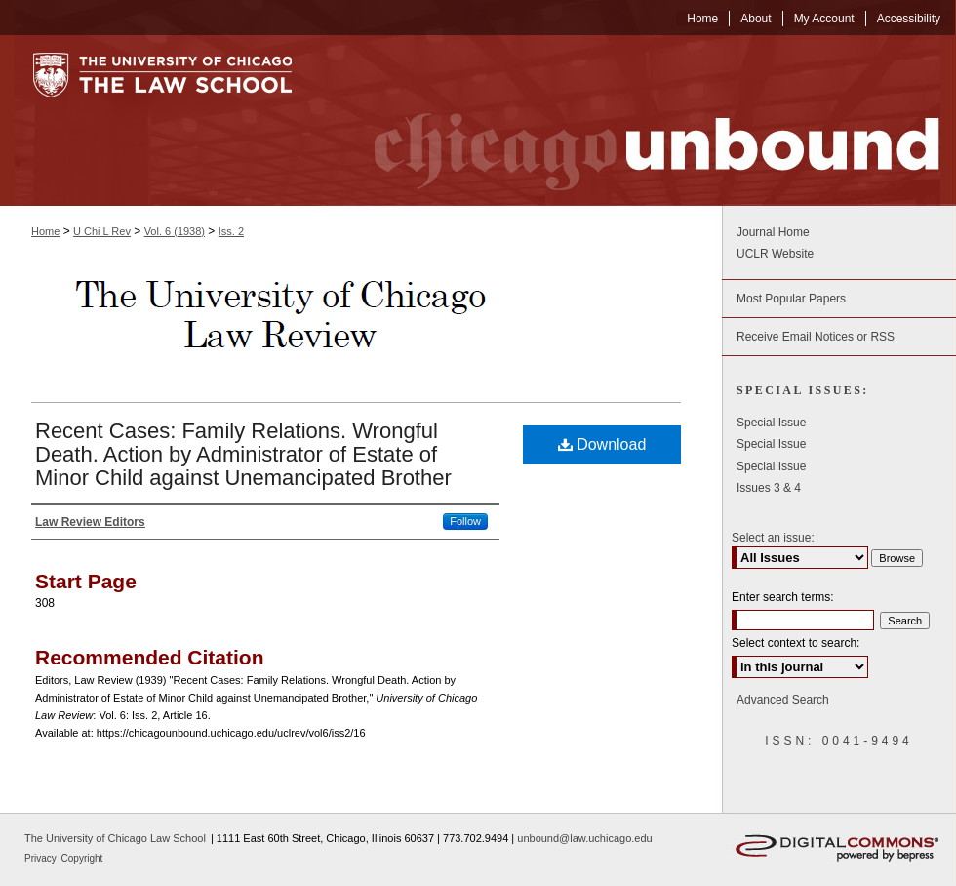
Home (45, 231)
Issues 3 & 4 (769, 488)
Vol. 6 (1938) (174, 231)
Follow (465, 521)
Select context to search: (795, 643)
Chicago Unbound (639, 120)
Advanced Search (783, 699)
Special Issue (771, 422)
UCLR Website (775, 254)
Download (602, 444)
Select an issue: (773, 537)
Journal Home (773, 232)
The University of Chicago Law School (115, 838)
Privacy (42, 858)
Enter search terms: (783, 597)
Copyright (82, 858)
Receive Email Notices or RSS (816, 336)
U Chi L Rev (102, 231)
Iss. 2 (231, 231)
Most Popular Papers (791, 298)
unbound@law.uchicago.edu (584, 838)
